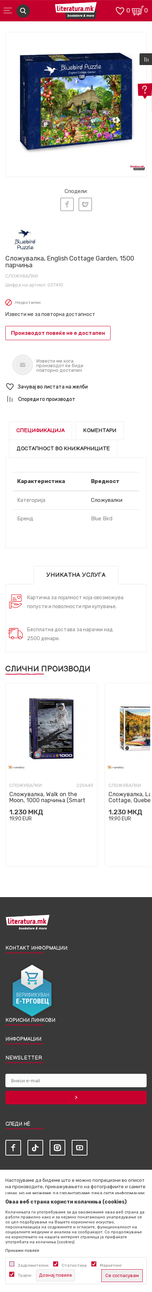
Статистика (74, 1265)
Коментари (99, 430)
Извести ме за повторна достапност (50, 314)
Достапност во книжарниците (63, 448)
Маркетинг (111, 1265)
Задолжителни (33, 1265)
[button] (76, 387)
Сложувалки (21, 276)
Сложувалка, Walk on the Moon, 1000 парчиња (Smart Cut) (47, 800)
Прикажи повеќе (22, 1250)
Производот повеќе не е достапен (58, 333)
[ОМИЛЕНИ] (120, 10)
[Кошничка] (138, 10)
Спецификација (40, 430)
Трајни (24, 1275)
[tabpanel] (76, 102)
